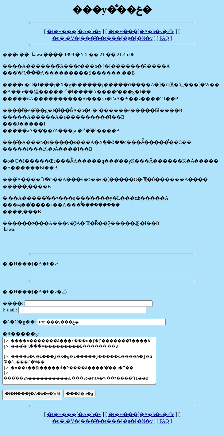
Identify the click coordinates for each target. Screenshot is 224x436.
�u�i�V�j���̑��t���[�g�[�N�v (102, 38)
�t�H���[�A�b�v (74, 31)
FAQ (164, 38)
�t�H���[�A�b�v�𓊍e (141, 31)
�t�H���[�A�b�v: (30, 263)
